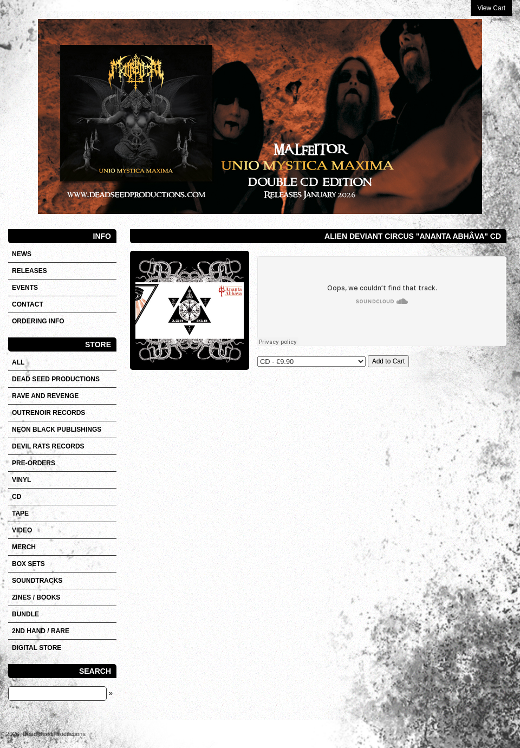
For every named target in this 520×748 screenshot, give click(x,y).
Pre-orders (33, 463)
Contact (27, 304)
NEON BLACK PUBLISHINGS (56, 429)
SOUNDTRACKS (37, 580)
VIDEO (22, 530)
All (18, 362)
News (21, 254)
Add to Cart (388, 361)
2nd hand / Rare (40, 631)
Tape (20, 513)
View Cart (491, 8)
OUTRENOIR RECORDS (48, 413)
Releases (29, 271)
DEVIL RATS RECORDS (48, 446)
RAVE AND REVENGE (45, 396)
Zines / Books (36, 597)
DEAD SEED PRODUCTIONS (56, 379)
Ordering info (38, 321)
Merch (24, 547)
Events (25, 287)
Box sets (28, 564)
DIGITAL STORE (36, 648)
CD (16, 496)
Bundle (25, 614)
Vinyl (21, 480)
